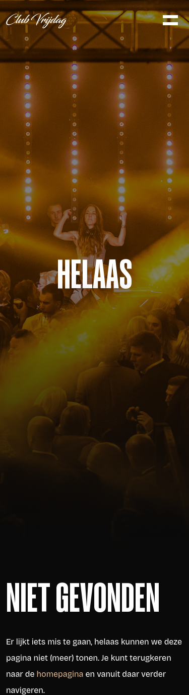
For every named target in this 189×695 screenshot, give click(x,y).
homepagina (60, 674)
